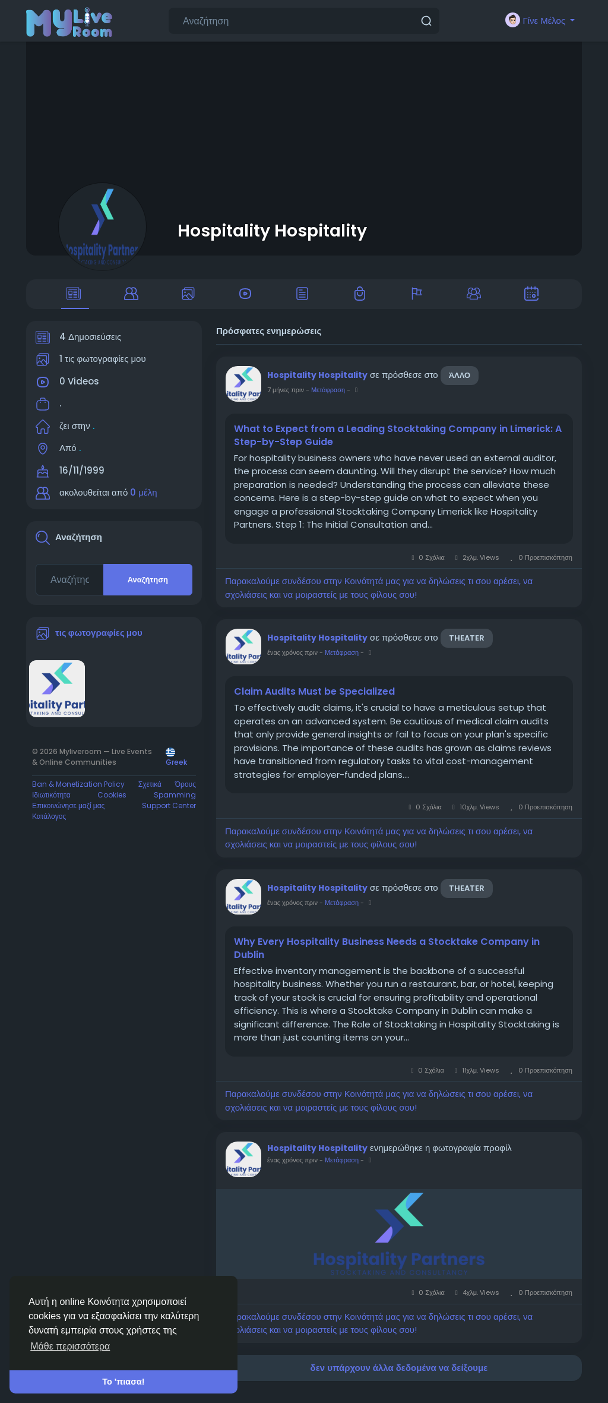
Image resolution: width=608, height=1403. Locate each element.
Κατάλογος (49, 826)
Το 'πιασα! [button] (123, 1381)
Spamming (175, 804)
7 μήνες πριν (285, 399)
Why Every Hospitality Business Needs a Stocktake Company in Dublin (387, 958)
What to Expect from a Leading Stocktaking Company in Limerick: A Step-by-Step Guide (398, 445)
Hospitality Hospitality (272, 230)
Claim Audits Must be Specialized (314, 701)
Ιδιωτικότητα (51, 804)
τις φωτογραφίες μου (98, 642)
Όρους (185, 794)
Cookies (111, 804)
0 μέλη (143, 502)
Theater (466, 648)
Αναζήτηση (148, 589)
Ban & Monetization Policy (78, 794)
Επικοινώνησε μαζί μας (68, 815)
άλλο (460, 384)
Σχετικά (150, 794)
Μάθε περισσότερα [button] (70, 1346)
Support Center (169, 815)
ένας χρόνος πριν (292, 662)
